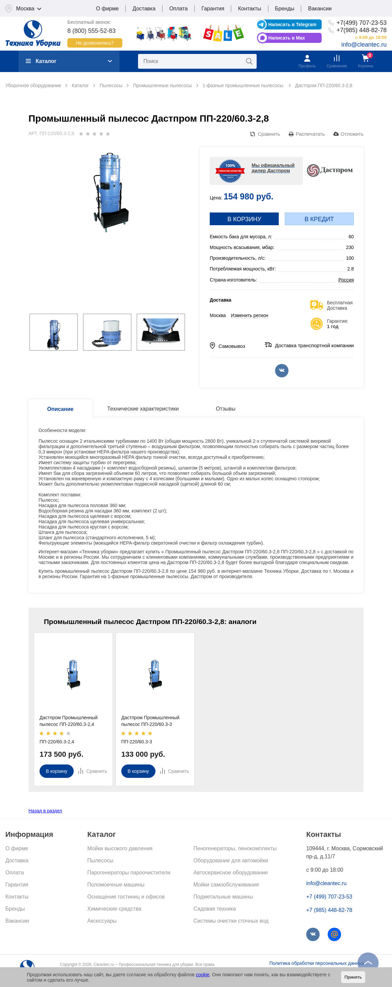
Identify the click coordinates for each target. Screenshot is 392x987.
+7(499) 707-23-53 (361, 22)
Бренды (285, 8)
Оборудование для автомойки (230, 860)
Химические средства (114, 909)
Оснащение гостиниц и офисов (126, 897)
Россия (346, 280)
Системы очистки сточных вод (230, 921)
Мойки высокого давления (120, 848)
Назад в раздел (45, 810)
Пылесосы (100, 860)
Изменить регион (249, 315)
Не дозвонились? (95, 43)
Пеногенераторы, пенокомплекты (234, 848)
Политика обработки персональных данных (316, 963)
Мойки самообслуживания (226, 884)
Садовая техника (214, 909)
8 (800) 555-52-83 (91, 30)
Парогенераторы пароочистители (129, 872)
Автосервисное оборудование (230, 872)
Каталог (41, 61)
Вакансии (320, 8)
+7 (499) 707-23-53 (329, 897)
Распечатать (310, 134)
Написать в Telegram (292, 24)
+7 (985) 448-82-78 (329, 910)
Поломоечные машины (116, 884)
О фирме (107, 8)
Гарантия (212, 8)
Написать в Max (286, 38)
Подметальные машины (223, 897)
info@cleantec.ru (364, 44)
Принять (353, 977)
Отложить (352, 134)
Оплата (178, 8)
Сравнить (269, 134)
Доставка (143, 8)
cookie (202, 974)
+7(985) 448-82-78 (361, 30)
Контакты (249, 8)
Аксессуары (102, 921)
